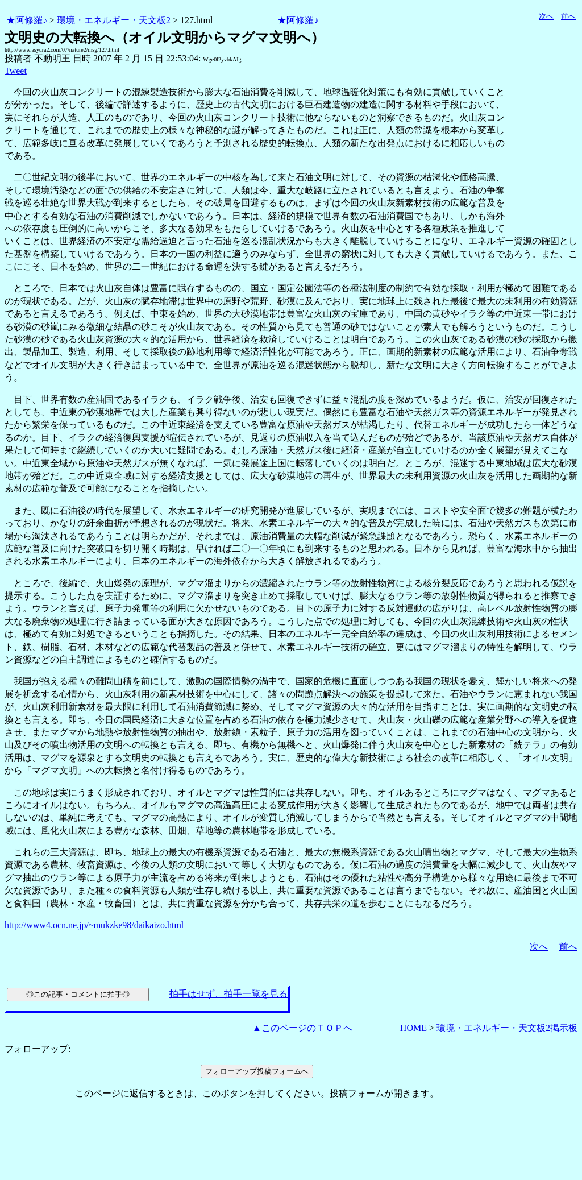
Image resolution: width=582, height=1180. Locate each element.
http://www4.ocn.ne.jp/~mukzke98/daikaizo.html (94, 925)
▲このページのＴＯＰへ (302, 1028)
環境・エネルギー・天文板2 (114, 20)
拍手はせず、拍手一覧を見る (228, 994)
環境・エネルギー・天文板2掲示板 (506, 1028)
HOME (413, 1028)
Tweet (16, 71)
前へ (568, 16)
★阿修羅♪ (26, 20)
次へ (546, 16)
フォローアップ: (37, 1049)
